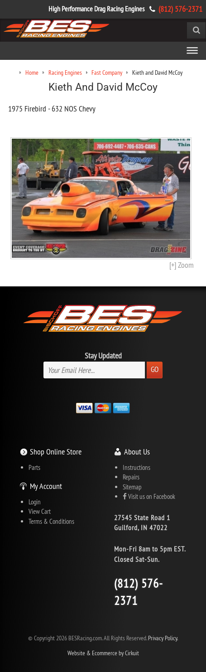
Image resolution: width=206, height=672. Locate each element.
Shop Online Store (55, 451)
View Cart (40, 511)
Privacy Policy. (163, 638)
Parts (34, 467)
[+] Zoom (181, 265)
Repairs (131, 477)
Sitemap (132, 487)
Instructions (136, 467)
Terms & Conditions (51, 521)
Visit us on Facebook (149, 496)
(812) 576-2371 (180, 9)
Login (35, 502)
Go (154, 369)
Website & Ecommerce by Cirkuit (103, 653)
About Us (137, 451)
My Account (46, 486)
